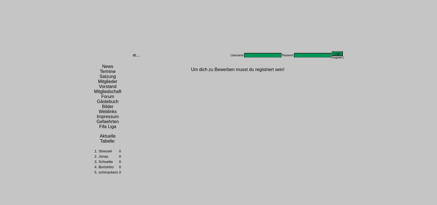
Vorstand (107, 86)
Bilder (107, 106)
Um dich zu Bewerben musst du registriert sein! (237, 69)
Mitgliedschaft (108, 91)
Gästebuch (107, 101)
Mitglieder (107, 81)
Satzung (107, 76)
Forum (107, 96)
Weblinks (108, 111)
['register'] (338, 57)
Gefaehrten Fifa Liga (107, 124)
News (107, 66)
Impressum (108, 116)
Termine (108, 71)
